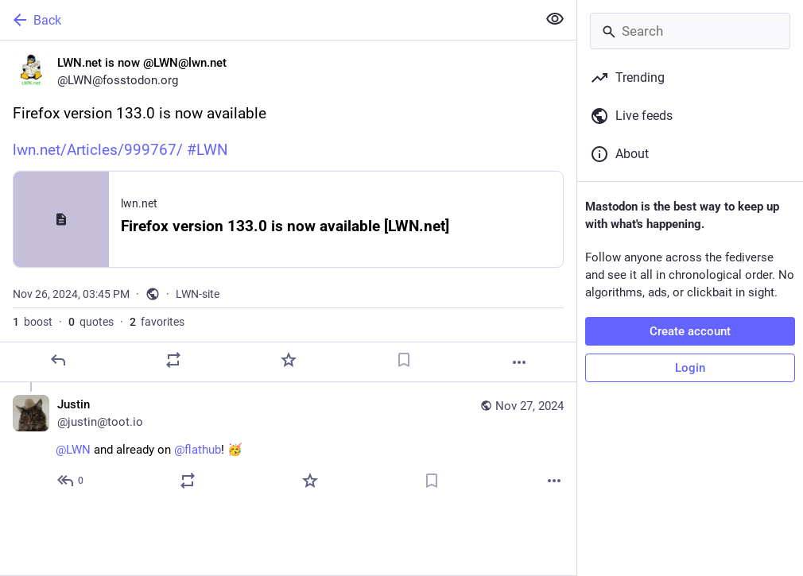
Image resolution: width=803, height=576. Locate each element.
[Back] (266, 20)
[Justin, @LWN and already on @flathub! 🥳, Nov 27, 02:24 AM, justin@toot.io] (288, 444)
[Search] (690, 31)
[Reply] (58, 359)
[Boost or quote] (173, 359)
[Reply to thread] (71, 480)
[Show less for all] (554, 19)
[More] (519, 362)
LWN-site (197, 294)
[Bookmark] (403, 359)
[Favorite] (288, 359)
